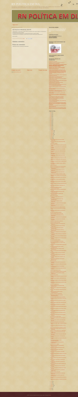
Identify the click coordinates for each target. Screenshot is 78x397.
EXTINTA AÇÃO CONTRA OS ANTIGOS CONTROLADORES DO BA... (55, 187)
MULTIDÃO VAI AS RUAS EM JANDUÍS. (56, 212)
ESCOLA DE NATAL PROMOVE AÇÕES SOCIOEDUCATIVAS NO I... (56, 340)
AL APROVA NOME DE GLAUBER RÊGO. (56, 293)
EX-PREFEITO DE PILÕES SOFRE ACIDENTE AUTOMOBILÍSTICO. (56, 247)
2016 (50, 125)
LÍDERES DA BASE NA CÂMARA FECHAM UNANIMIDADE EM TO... (56, 292)
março (51, 384)
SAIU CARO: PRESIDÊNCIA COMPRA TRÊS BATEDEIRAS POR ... (56, 194)
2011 (50, 389)
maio (51, 381)
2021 (50, 119)
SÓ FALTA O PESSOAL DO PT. (54, 284)
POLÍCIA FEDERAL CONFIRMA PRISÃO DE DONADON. (58, 271)
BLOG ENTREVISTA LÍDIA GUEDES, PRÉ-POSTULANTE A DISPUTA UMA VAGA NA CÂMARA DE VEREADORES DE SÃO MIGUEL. (57, 95)
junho (51, 138)
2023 (50, 116)
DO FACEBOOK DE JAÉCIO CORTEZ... (55, 316)
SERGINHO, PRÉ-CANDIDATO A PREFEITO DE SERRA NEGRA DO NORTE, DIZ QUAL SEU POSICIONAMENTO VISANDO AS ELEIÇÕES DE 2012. (57, 68)
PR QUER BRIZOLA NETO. (54, 274)
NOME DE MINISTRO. (53, 165)
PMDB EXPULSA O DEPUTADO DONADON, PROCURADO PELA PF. (56, 295)
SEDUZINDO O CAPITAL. (54, 143)
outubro (52, 133)
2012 (50, 388)
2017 (50, 124)
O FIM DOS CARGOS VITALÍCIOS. (55, 222)
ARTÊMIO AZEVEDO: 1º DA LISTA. (55, 371)
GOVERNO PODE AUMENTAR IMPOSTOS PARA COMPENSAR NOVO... (57, 192)
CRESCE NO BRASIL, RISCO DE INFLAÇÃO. (56, 213)
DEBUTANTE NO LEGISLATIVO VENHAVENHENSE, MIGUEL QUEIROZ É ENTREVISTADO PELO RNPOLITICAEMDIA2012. (57, 108)
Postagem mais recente (16, 70)
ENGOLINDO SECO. (53, 260)
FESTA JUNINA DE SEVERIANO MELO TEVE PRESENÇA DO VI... (56, 199)
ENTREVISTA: (58, 65)
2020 (50, 120)
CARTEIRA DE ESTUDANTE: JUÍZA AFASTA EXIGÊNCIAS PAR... (56, 350)
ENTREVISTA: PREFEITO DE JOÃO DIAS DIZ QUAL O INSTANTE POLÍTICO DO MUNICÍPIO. (56, 63)
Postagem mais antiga (43, 70)
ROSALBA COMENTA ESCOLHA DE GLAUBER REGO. (58, 330)
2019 (50, 121)
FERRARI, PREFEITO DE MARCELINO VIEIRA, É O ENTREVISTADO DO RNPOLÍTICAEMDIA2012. (56, 77)
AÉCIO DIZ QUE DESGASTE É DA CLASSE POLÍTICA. (58, 166)
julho (51, 137)
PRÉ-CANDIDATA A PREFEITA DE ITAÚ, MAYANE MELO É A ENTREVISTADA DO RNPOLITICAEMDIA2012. (57, 90)
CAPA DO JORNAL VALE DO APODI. (55, 270)
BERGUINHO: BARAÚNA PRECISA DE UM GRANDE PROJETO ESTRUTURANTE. (56, 99)
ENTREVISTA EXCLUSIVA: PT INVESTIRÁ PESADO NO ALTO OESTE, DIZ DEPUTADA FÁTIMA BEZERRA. (57, 84)
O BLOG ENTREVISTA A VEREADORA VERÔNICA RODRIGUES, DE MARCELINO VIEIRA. (56, 83)
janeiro (52, 386)
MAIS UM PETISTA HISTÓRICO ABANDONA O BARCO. (58, 327)
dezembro (52, 130)
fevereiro (52, 385)
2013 (50, 129)
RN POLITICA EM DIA (26, 4)
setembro (52, 134)
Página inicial (15, 24)
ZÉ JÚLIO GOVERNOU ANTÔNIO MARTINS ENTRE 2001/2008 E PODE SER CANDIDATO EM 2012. (58, 81)
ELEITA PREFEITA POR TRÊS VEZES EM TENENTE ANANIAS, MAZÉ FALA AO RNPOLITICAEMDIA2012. (56, 97)
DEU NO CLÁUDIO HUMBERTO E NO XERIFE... (57, 241)
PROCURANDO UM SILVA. (54, 195)
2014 (50, 128)
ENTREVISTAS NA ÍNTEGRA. (53, 61)
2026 (50, 112)
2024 (50, 115)
